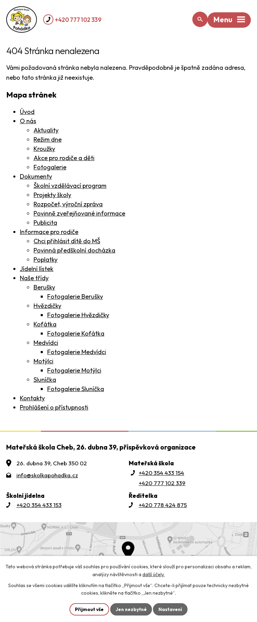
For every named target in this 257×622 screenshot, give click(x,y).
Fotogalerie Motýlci (74, 370)
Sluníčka (45, 380)
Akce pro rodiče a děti (64, 158)
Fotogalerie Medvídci (76, 352)
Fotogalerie (50, 167)
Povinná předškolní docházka (74, 250)
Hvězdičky (47, 306)
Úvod (27, 112)
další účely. (153, 574)
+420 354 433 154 (161, 472)
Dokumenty (36, 176)
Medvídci (46, 343)
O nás (28, 121)
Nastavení (171, 609)
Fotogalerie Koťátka (75, 333)
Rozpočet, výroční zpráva (68, 204)
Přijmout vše (88, 609)
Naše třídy (34, 278)
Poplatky (45, 259)
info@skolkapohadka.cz (47, 475)
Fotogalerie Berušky (75, 296)
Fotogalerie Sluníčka (75, 389)
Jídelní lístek (36, 269)
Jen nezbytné (131, 609)
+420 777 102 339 (78, 19)
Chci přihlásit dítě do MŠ (67, 241)
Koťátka (45, 324)
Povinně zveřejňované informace (79, 213)
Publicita (45, 222)
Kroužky (44, 149)
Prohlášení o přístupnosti (54, 407)
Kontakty (32, 398)
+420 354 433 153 (39, 504)
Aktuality (46, 130)
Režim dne (48, 139)
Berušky (44, 287)
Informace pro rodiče (49, 232)
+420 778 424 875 (163, 504)
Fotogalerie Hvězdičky (78, 315)
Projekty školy (52, 195)
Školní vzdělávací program (70, 186)
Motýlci (43, 361)
